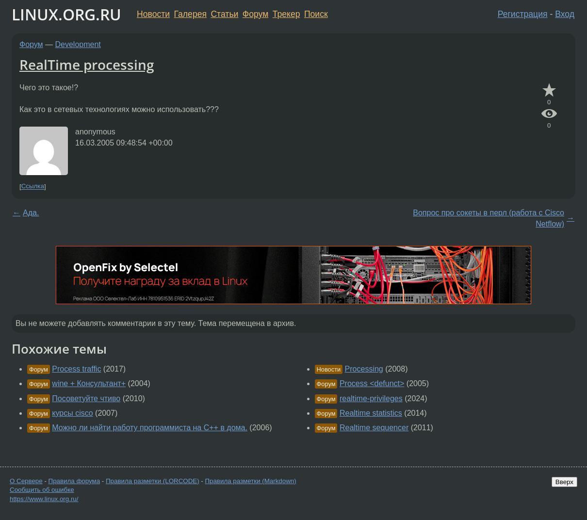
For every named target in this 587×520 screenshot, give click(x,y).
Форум (255, 14)
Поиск (316, 14)
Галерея (190, 14)
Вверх (564, 482)
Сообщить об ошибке (42, 489)
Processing (364, 369)
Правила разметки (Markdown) (250, 481)
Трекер (286, 14)
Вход (564, 14)
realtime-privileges (371, 398)
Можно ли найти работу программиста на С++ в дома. (149, 427)
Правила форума (74, 481)
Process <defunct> (372, 383)
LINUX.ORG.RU (66, 14)
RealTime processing (86, 64)
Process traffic (76, 369)
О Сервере (26, 481)
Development (78, 44)
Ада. (31, 213)
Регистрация (523, 14)
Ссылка (32, 186)
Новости (153, 14)
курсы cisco (72, 413)
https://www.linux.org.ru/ (44, 499)
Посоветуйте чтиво (86, 398)
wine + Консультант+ (89, 383)
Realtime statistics (371, 413)
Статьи (224, 14)
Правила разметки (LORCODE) (152, 481)
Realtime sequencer (374, 427)
